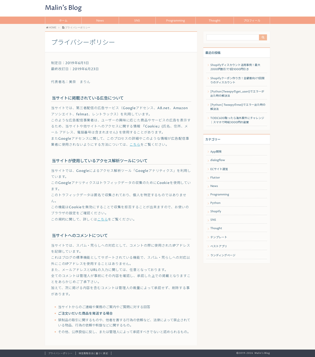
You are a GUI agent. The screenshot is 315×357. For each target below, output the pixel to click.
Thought (215, 21)
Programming (175, 21)
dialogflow (217, 160)
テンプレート (218, 237)
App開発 (216, 152)
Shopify (215, 211)
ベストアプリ (218, 246)
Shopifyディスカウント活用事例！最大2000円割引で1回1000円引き (235, 67)
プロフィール (251, 21)
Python (215, 203)
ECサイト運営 (219, 169)
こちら (135, 145)
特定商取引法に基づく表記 (93, 353)
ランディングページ (222, 255)
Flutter (215, 178)
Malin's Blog (63, 8)
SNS (137, 21)
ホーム (63, 21)
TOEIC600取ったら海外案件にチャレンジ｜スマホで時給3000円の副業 (237, 120)
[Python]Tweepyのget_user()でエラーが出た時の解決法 (237, 94)
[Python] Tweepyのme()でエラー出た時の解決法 (238, 107)
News (100, 21)
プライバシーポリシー (60, 353)
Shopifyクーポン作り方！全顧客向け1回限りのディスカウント (237, 80)
